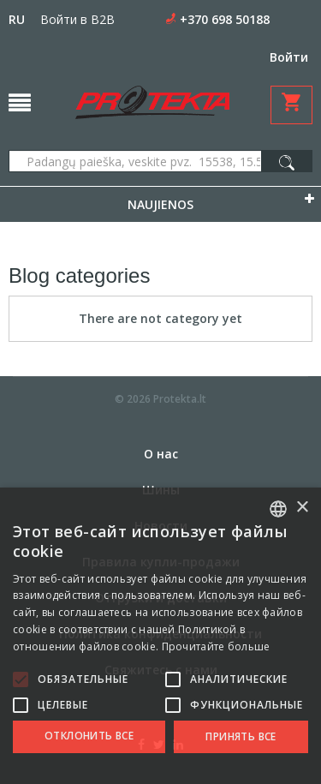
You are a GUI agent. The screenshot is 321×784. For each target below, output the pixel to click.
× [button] (301, 507)
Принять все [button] (240, 736)
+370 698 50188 (225, 19)
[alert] (160, 636)
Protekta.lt (179, 399)
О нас (161, 454)
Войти (289, 57)
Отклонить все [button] (89, 735)
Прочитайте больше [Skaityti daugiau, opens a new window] (216, 646)
